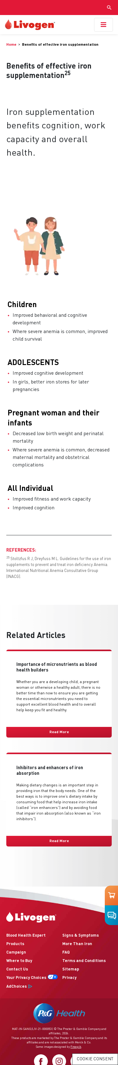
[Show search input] (109, 7)
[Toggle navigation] (103, 25)
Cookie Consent (95, 1059)
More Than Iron (77, 944)
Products (15, 944)
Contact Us (17, 969)
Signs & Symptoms (80, 936)
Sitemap (70, 969)
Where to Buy (19, 961)
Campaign (16, 952)
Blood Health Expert (26, 936)
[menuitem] (13, 45)
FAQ (66, 952)
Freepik (75, 1047)
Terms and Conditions (84, 961)
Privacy (69, 978)
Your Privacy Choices (26, 978)
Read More (59, 732)
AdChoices (16, 987)
